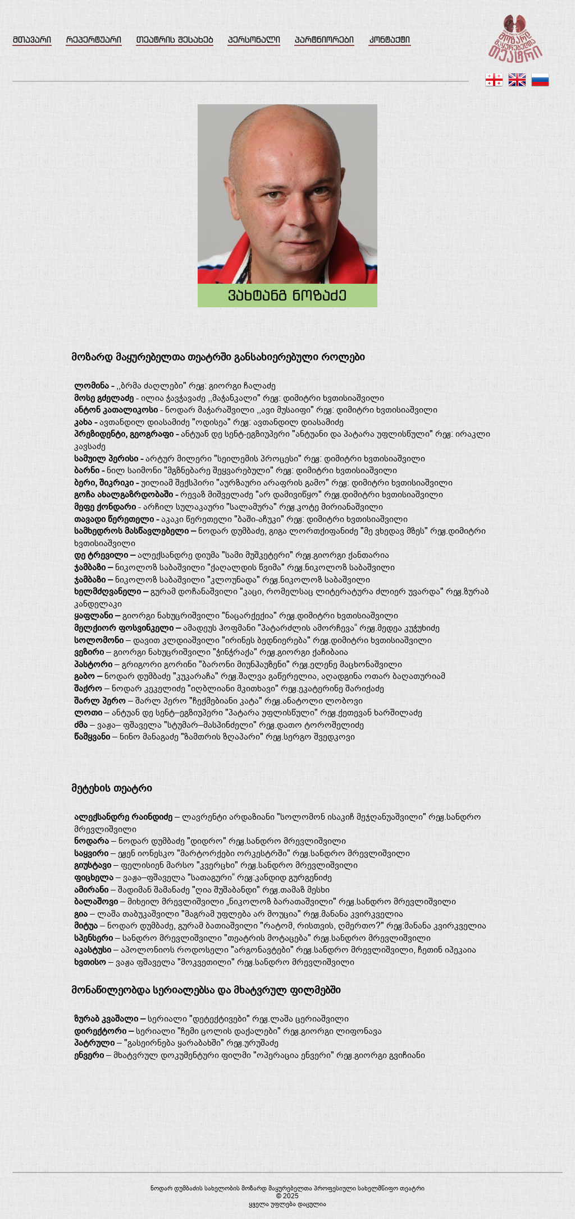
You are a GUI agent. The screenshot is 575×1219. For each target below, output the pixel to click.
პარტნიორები (324, 39)
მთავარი (32, 39)
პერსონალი (254, 39)
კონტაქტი (389, 39)
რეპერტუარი (93, 39)
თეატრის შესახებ (174, 39)
